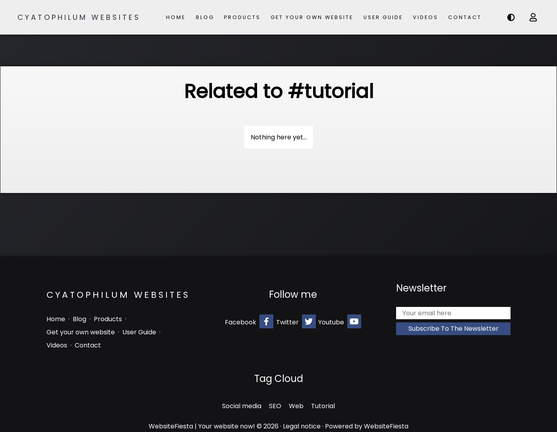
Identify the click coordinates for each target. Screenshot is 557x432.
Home (176, 17)
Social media (241, 406)
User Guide (383, 17)
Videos (425, 17)
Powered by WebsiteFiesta (366, 426)
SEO (275, 406)
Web (296, 406)
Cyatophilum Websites (79, 17)
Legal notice (302, 426)
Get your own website (312, 17)
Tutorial (323, 406)
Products (242, 17)
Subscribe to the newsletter (453, 328)
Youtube (339, 321)
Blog (205, 17)
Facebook (249, 321)
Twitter (296, 321)
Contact (465, 17)
